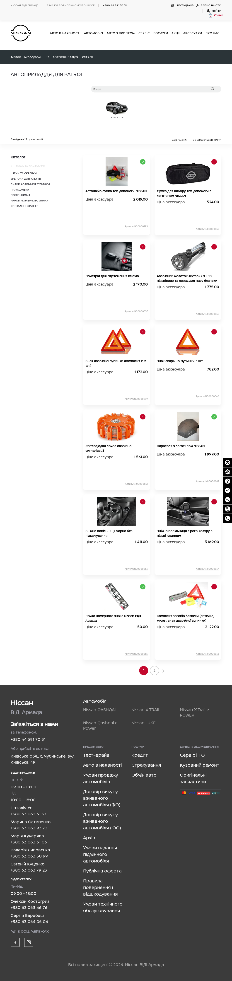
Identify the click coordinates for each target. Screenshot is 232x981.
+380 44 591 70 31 (115, 5)
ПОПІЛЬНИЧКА (20, 195)
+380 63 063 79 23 (29, 870)
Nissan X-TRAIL (145, 709)
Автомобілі (95, 701)
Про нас (212, 33)
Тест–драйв (182, 5)
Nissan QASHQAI (99, 709)
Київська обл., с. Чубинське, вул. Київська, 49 (43, 759)
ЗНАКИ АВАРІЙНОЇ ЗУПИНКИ (30, 184)
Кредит (139, 755)
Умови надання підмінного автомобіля (100, 854)
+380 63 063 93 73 (29, 828)
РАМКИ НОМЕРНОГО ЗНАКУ (29, 200)
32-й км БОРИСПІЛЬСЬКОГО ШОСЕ (71, 5)
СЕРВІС (144, 33)
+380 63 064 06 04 (29, 921)
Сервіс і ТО (192, 755)
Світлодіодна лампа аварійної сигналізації (108, 448)
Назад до (28, 165)
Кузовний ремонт (199, 765)
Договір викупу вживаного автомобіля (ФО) (101, 798)
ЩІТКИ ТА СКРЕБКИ (24, 173)
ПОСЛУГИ (160, 33)
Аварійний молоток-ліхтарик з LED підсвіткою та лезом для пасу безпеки (187, 278)
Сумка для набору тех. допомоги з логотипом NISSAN (184, 193)
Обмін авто (144, 775)
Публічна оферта (102, 871)
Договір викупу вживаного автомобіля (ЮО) (102, 821)
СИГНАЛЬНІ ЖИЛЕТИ (25, 206)
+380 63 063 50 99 (29, 856)
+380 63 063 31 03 (29, 842)
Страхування (146, 765)
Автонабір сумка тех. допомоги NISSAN (116, 191)
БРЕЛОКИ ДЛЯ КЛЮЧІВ (26, 179)
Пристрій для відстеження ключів (112, 276)
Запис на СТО (208, 5)
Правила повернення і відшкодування (100, 887)
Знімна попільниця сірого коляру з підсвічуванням (184, 533)
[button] (215, 15)
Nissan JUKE (143, 722)
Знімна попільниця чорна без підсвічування (108, 533)
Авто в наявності (102, 765)
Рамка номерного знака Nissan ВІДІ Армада (113, 618)
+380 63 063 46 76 (29, 907)
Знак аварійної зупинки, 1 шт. (180, 361)
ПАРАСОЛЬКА (20, 189)
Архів (89, 838)
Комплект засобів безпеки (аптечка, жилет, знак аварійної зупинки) (185, 618)
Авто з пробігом (121, 33)
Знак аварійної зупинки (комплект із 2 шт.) (115, 363)
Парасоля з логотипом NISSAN (181, 446)
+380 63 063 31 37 (28, 813)
